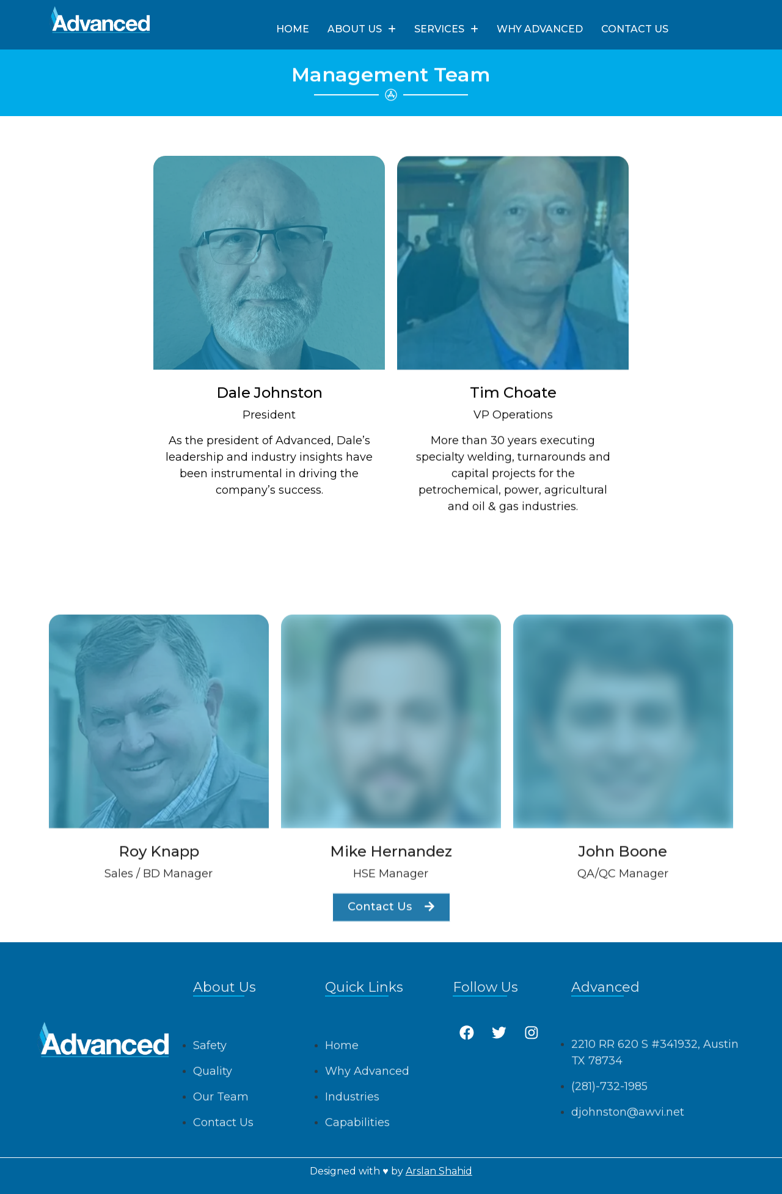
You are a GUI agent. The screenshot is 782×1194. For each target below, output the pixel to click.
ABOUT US (361, 29)
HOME (292, 29)
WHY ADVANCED (540, 29)
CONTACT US (634, 29)
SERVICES (446, 29)
